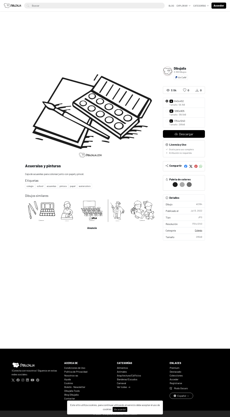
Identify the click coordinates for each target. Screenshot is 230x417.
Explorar (182, 5)
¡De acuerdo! (120, 409)
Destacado (175, 371)
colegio (30, 186)
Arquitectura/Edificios (129, 375)
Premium (174, 367)
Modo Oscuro (179, 388)
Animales (122, 371)
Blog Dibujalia (71, 394)
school (40, 186)
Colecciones (176, 375)
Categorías (199, 5)
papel (72, 186)
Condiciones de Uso (74, 367)
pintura (63, 186)
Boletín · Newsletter (74, 386)
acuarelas (51, 186)
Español (180, 395)
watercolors (85, 186)
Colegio (198, 230)
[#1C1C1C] (175, 184)
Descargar (184, 134)
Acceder (174, 379)
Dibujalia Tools (72, 390)
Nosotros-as (71, 375)
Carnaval (121, 383)
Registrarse (176, 383)
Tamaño (184, 237)
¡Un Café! (180, 77)
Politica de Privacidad (75, 371)
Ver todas (122, 386)
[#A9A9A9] (182, 184)
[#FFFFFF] (168, 184)
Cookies (68, 383)
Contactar (69, 398)
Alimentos (122, 367)
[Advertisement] (115, 42)
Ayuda (67, 379)
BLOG (171, 5)
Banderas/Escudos (127, 379)
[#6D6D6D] (189, 184)
